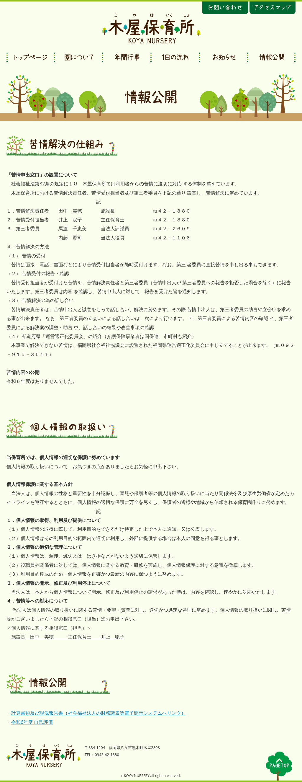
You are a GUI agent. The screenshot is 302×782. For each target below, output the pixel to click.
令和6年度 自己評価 (32, 722)
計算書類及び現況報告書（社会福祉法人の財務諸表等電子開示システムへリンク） (98, 713)
